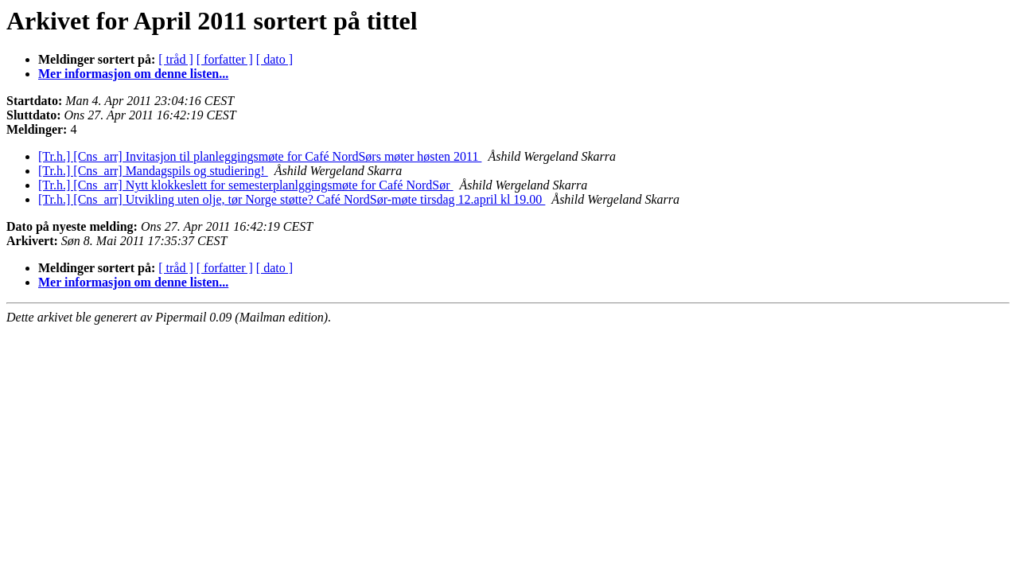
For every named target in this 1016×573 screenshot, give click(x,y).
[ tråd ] (175, 59)
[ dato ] (274, 59)
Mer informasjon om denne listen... (133, 73)
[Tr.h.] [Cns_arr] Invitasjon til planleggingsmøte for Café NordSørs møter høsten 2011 (259, 156)
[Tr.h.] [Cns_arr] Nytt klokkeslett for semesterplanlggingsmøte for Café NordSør (246, 185)
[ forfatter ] (225, 59)
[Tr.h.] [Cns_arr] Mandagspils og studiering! (153, 170)
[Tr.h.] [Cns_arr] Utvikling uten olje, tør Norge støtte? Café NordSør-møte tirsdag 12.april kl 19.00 (291, 199)
